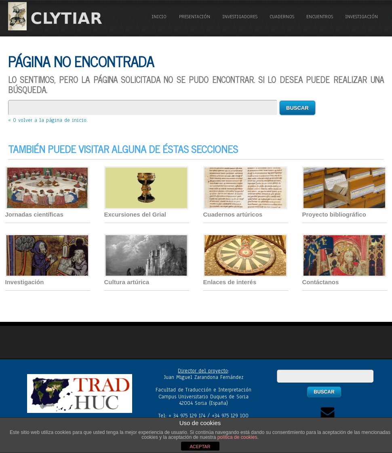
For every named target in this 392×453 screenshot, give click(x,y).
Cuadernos (282, 16)
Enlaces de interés (230, 282)
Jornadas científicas (34, 214)
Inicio (159, 16)
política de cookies (237, 437)
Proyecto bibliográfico (334, 214)
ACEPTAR (200, 446)
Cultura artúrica (127, 282)
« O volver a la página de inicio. (48, 120)
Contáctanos (320, 282)
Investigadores (239, 16)
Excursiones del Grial (135, 214)
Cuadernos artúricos (233, 214)
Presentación (194, 16)
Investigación (361, 16)
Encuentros (319, 16)
